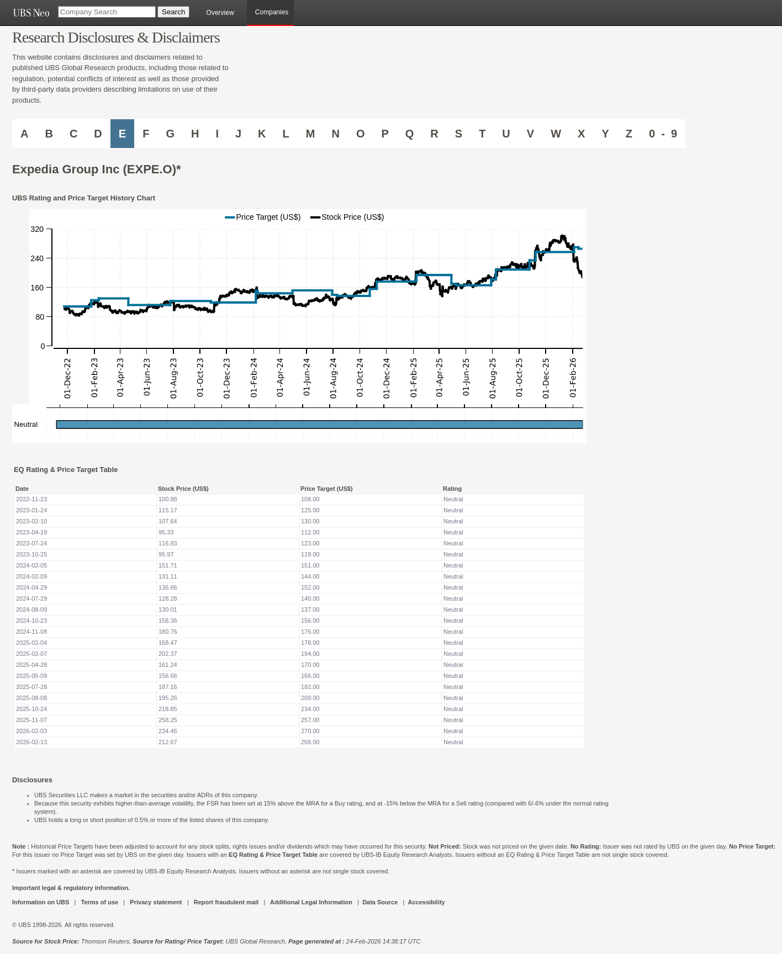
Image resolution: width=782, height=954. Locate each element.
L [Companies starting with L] (286, 134)
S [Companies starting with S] (458, 134)
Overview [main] (220, 13)
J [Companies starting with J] (238, 134)
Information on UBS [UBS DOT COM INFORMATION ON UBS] (41, 902)
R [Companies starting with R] (434, 134)
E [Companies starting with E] (122, 134)
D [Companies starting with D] (98, 134)
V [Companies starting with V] (530, 134)
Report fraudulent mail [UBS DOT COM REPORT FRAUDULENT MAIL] (226, 902)
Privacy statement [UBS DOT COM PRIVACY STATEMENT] (155, 902)
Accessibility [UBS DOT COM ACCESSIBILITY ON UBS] (426, 902)
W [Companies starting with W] (556, 134)
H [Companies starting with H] (195, 134)
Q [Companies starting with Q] (409, 134)
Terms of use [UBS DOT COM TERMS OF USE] (99, 902)
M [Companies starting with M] (310, 134)
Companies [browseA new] (272, 12)
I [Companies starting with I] (217, 134)
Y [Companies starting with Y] (605, 134)
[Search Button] (173, 12)
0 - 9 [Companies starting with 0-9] (663, 134)
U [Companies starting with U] (506, 134)
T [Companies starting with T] (482, 134)
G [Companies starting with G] (170, 134)
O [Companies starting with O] (360, 134)
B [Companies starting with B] (48, 134)
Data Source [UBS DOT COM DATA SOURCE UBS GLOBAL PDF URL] (380, 902)
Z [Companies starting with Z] (629, 134)
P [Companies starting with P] (384, 134)
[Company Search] (107, 12)
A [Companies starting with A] (24, 134)
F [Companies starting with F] (145, 134)
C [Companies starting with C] (73, 134)
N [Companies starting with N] (335, 134)
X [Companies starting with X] (581, 134)
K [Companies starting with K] (262, 134)
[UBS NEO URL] (31, 12)
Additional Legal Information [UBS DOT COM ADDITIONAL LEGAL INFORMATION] (311, 902)
